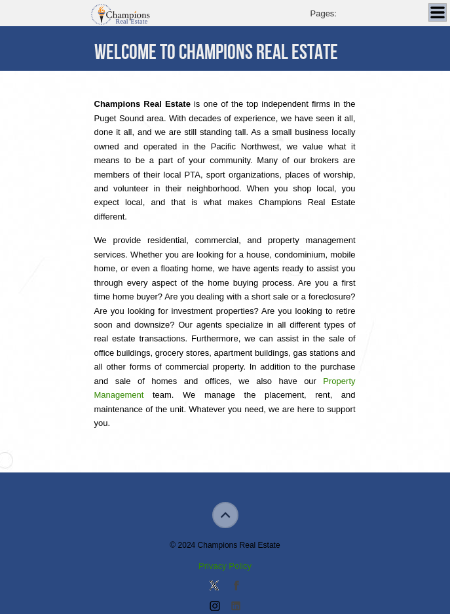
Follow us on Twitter (214, 586)
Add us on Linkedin (236, 606)
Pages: (323, 13)
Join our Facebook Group (236, 586)
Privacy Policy (225, 566)
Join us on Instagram (214, 606)
